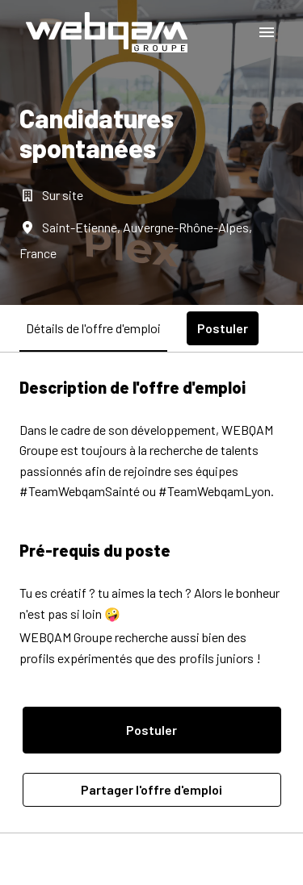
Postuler (151, 729)
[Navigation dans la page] (267, 32)
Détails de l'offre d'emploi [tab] (93, 328)
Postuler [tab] (222, 328)
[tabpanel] (151, 593)
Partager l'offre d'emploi (151, 789)
